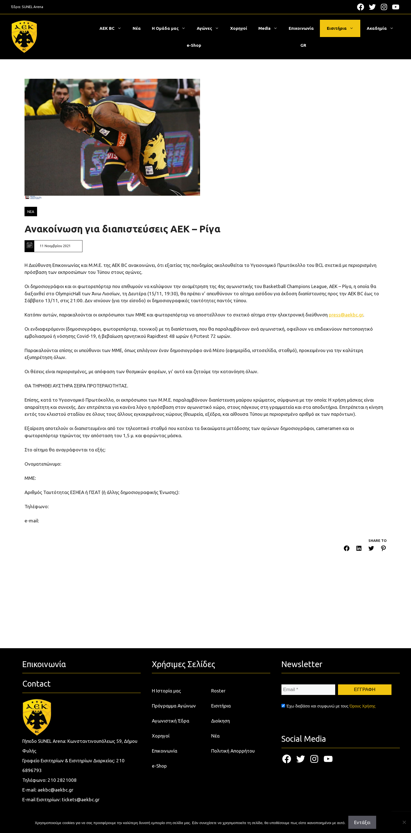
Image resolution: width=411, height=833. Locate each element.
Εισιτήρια (343, 28)
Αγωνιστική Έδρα (170, 720)
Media (270, 28)
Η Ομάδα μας (171, 28)
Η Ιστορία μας (166, 690)
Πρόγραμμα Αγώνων (174, 705)
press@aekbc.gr (346, 314)
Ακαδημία (383, 28)
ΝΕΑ (30, 211)
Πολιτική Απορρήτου (233, 750)
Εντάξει (362, 822)
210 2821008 (62, 780)
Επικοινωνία (301, 28)
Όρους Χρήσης (362, 706)
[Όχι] (404, 822)
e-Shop (194, 45)
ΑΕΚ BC (113, 28)
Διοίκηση (220, 720)
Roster (218, 690)
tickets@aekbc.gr (80, 799)
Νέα (137, 28)
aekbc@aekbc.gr (55, 789)
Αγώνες (211, 28)
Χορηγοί (238, 28)
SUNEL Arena (32, 7)
